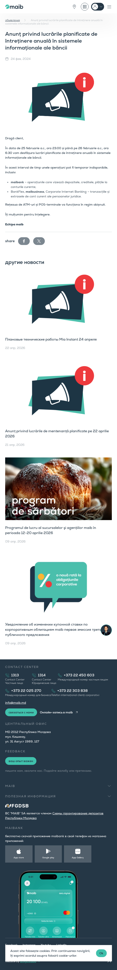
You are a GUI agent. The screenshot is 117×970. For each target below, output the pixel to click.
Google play (48, 857)
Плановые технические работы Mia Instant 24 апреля (51, 339)
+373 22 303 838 (72, 690)
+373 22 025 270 (26, 690)
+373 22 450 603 (79, 675)
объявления (12, 20)
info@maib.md (15, 703)
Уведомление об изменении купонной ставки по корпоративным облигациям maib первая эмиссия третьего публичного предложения (56, 629)
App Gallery (78, 857)
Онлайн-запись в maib (56, 712)
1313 (15, 675)
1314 (42, 675)
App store (19, 857)
